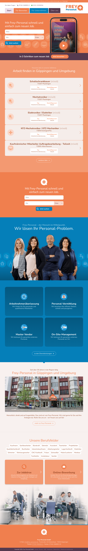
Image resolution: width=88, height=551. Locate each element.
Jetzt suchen (13, 43)
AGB (45, 549)
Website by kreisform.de (66, 549)
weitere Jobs (43, 160)
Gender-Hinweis (39, 549)
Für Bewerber (21, 10)
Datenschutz (56, 549)
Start (9, 10)
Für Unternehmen (39, 10)
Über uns (54, 10)
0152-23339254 (38, 5)
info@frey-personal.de (31, 542)
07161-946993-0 (24, 5)
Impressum (50, 549)
